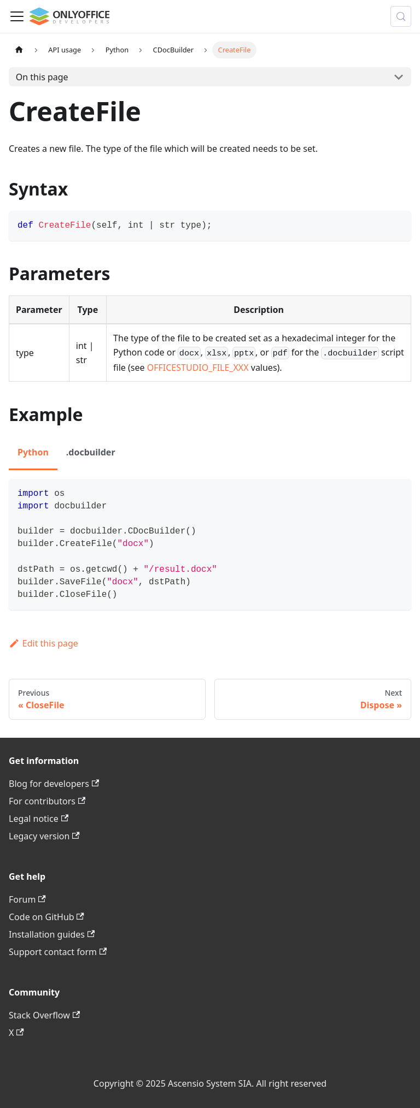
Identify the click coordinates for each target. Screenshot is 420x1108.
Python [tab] (33, 452)
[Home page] (19, 50)
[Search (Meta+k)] (400, 16)
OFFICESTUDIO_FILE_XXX (198, 368)
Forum (27, 899)
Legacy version (44, 836)
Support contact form (58, 952)
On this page (42, 77)
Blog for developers (54, 784)
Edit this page (43, 643)
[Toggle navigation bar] (17, 16)
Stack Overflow (44, 1015)
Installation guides (52, 934)
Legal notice (38, 819)
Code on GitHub (46, 917)
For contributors (47, 801)
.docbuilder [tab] (90, 452)
